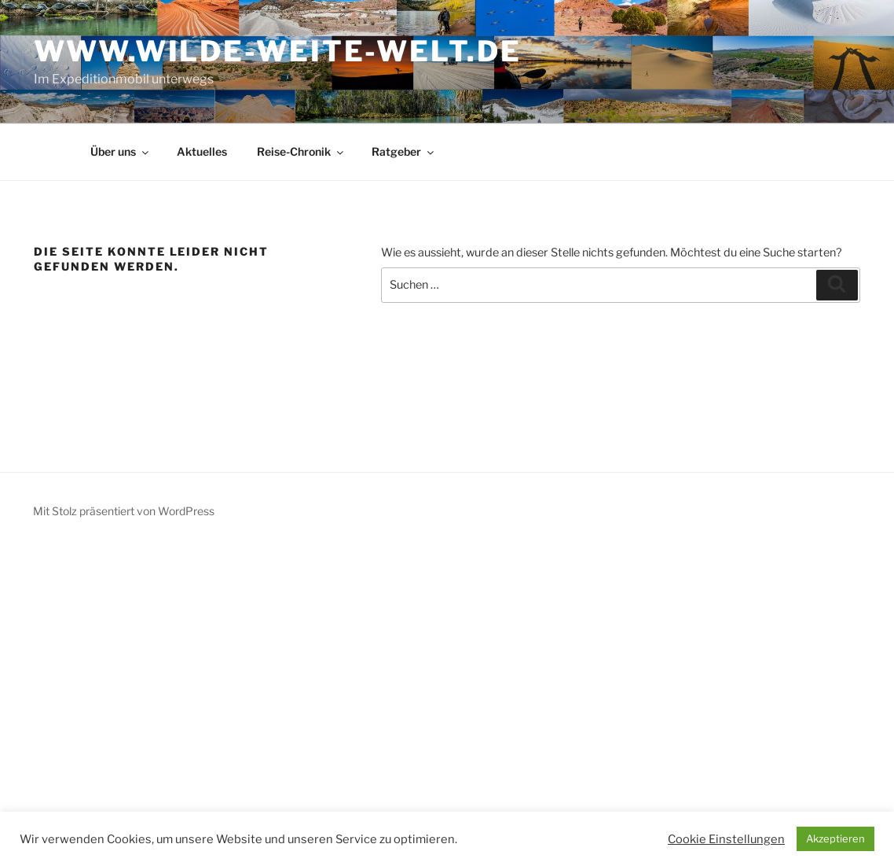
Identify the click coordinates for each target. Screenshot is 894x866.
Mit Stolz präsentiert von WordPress (123, 511)
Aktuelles (202, 151)
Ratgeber (404, 151)
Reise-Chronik (301, 151)
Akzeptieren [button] (835, 838)
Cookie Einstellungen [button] (726, 839)
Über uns (120, 151)
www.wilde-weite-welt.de (277, 51)
